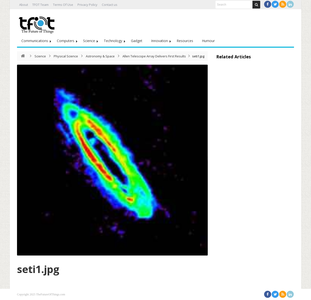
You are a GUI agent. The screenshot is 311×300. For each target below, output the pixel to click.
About (23, 4)
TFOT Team (40, 4)
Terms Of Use (63, 4)
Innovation (159, 40)
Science (89, 40)
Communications (34, 40)
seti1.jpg (38, 269)
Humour (208, 40)
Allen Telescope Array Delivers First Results (154, 56)
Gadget (136, 40)
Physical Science (66, 56)
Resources (185, 40)
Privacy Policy (87, 4)
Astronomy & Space (100, 56)
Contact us (109, 4)
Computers (65, 40)
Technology (113, 40)
